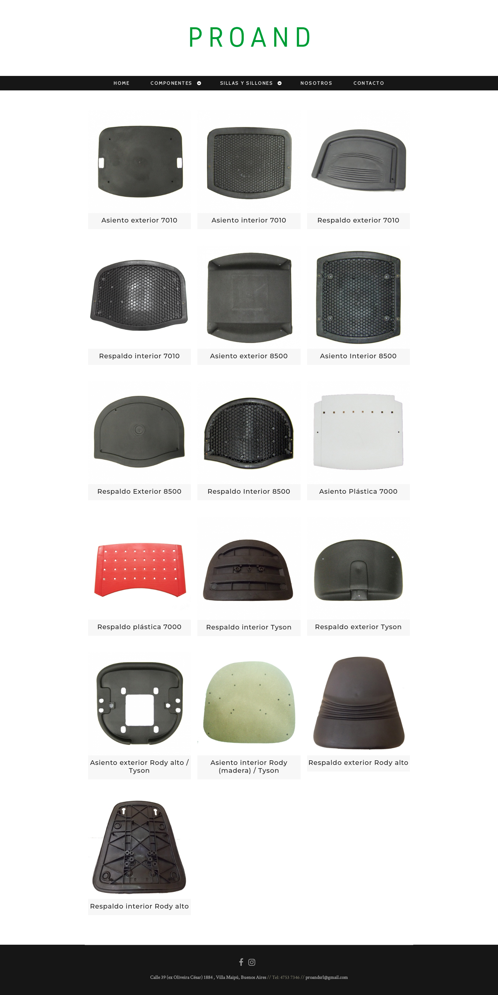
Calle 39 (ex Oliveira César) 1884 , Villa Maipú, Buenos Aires (208, 977)
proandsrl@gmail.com (327, 977)
